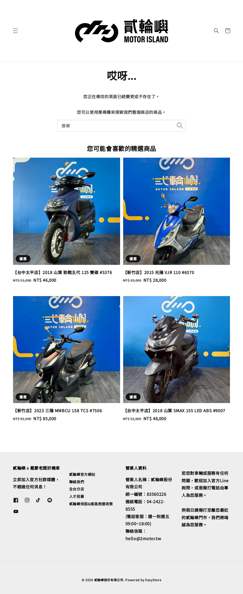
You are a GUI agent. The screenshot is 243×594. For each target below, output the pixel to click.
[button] (15, 30)
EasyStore (153, 580)
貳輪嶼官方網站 (82, 474)
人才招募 (76, 496)
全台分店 (76, 488)
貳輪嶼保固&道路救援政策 (91, 503)
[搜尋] (180, 125)
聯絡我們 (76, 481)
